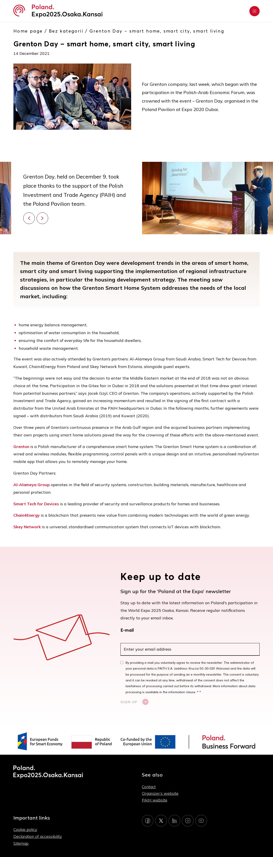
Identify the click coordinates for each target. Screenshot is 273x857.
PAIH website (154, 800)
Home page (28, 31)
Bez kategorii (66, 31)
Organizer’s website (160, 793)
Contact (149, 786)
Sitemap (21, 843)
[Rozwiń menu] (254, 11)
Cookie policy (25, 829)
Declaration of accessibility (37, 836)
